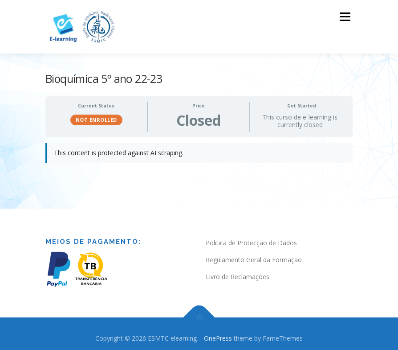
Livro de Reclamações (237, 275)
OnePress (218, 337)
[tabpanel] (199, 156)
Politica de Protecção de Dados (251, 242)
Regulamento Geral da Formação (254, 259)
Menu (345, 16)
